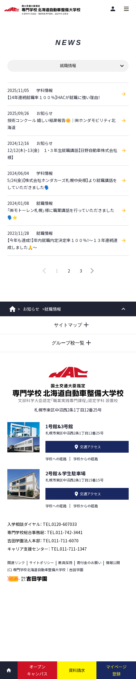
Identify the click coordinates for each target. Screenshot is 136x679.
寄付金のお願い (89, 562)
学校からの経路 (85, 458)
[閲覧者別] (113, 8)
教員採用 (65, 562)
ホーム (12, 309)
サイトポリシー (41, 562)
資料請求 (77, 670)
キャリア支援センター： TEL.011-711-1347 (47, 549)
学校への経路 (56, 458)
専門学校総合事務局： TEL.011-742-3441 (45, 532)
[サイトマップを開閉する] (68, 325)
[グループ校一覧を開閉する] (68, 343)
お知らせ (31, 309)
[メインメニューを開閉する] (126, 8)
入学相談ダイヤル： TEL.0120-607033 (42, 524)
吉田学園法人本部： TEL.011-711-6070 (43, 540)
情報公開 (113, 562)
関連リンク (16, 562)
